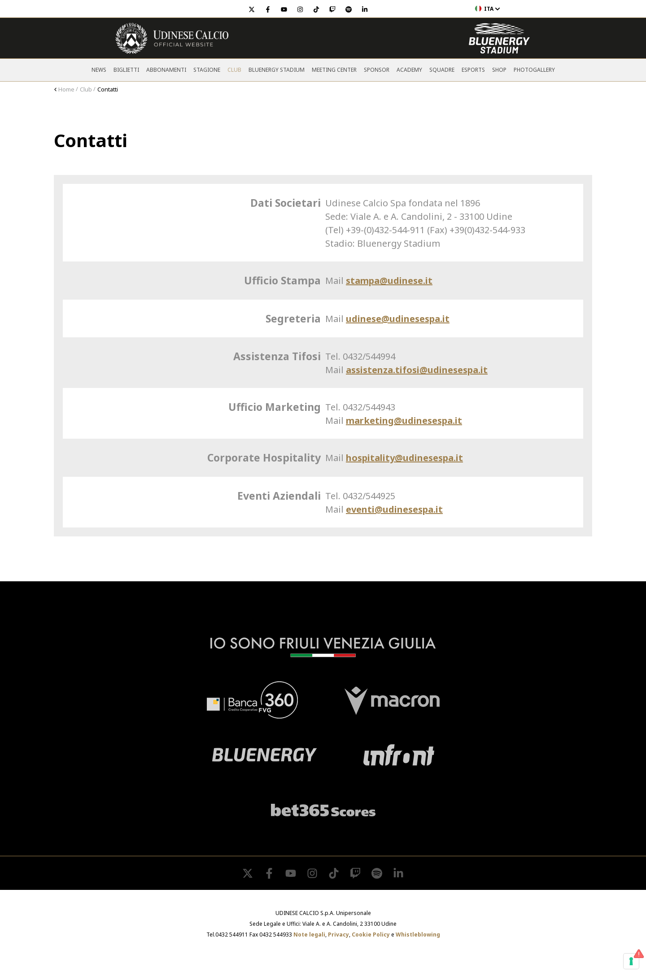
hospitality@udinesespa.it (404, 458)
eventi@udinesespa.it (394, 509)
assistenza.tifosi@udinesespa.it (417, 370)
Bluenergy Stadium (277, 70)
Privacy (338, 934)
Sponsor (376, 70)
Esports (473, 70)
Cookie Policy (371, 934)
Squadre (441, 70)
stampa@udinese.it (389, 280)
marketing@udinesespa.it (404, 420)
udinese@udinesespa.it (398, 319)
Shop (499, 70)
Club (234, 70)
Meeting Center (334, 70)
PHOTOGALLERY (534, 70)
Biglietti (126, 70)
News (99, 70)
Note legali (309, 934)
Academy (409, 70)
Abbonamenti (166, 70)
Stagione (206, 70)
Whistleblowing (418, 934)
